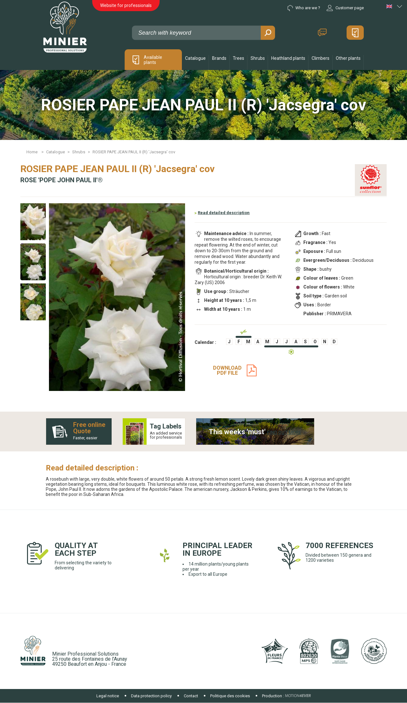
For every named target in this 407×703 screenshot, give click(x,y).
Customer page (345, 8)
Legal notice (107, 696)
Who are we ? (303, 8)
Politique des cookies (230, 696)
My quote (355, 32)
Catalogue (195, 58)
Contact (322, 32)
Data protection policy (151, 696)
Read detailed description (224, 212)
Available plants (153, 60)
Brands (219, 58)
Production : (273, 696)
